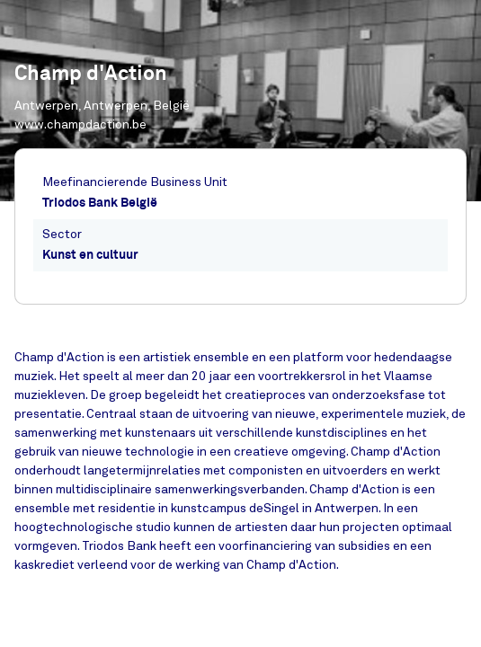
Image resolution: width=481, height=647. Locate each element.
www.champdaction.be (80, 124)
